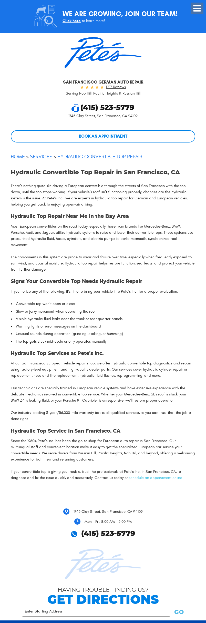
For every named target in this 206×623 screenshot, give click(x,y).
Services (41, 157)
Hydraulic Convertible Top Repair (99, 157)
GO (178, 612)
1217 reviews (116, 87)
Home (18, 157)
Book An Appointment (103, 136)
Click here (72, 20)
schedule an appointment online (155, 478)
